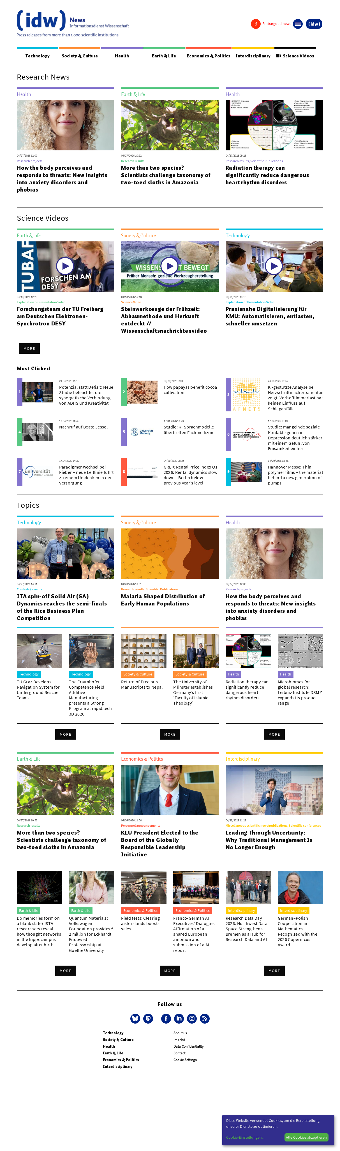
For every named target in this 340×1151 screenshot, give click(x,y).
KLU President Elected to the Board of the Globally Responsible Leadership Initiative (159, 844)
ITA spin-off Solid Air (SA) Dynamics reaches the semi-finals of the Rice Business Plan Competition (62, 607)
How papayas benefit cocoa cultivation (190, 390)
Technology (37, 56)
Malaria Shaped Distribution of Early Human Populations (163, 600)
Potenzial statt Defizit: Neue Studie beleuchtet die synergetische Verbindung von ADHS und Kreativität (86, 395)
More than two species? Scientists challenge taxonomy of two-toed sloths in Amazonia (166, 175)
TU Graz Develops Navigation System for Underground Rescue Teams (38, 690)
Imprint (179, 1040)
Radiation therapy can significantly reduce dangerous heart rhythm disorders (267, 175)
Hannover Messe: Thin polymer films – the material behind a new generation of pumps (295, 475)
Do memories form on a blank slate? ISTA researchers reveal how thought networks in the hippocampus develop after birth (39, 931)
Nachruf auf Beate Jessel (83, 427)
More (29, 348)
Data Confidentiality (188, 1046)
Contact (179, 1053)
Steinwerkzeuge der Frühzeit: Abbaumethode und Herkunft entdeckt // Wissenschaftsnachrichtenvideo (164, 320)
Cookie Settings (185, 1060)
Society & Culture (79, 56)
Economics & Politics (207, 56)
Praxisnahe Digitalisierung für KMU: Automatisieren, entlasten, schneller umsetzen (270, 316)
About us (180, 1033)
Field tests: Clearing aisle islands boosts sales (140, 923)
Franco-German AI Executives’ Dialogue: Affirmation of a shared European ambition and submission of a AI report (194, 934)
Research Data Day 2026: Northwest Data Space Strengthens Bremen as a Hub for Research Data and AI (246, 929)
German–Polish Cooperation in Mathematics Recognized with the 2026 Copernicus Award (297, 931)
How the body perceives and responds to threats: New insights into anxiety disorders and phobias (62, 179)
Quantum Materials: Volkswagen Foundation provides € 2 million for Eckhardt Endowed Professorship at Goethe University (91, 934)
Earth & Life (162, 56)
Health (120, 56)
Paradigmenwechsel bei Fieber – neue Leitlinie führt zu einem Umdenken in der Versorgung (86, 475)
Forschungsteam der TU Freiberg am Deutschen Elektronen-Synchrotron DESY (60, 316)
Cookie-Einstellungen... (245, 1137)
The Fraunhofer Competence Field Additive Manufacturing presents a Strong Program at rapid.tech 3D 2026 (90, 698)
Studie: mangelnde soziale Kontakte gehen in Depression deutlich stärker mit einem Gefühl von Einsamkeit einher (295, 437)
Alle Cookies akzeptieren (306, 1137)
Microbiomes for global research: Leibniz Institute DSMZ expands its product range (300, 692)
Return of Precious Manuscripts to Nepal (142, 684)
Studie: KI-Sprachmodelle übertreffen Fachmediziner (190, 429)
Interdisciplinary (252, 56)
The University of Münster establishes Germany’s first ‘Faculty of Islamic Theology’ (193, 692)
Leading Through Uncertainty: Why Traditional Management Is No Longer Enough (269, 840)
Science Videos (295, 56)
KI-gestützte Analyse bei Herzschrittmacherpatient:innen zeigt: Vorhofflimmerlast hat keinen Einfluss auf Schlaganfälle (299, 398)
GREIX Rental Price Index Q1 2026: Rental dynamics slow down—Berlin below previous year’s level (191, 475)
